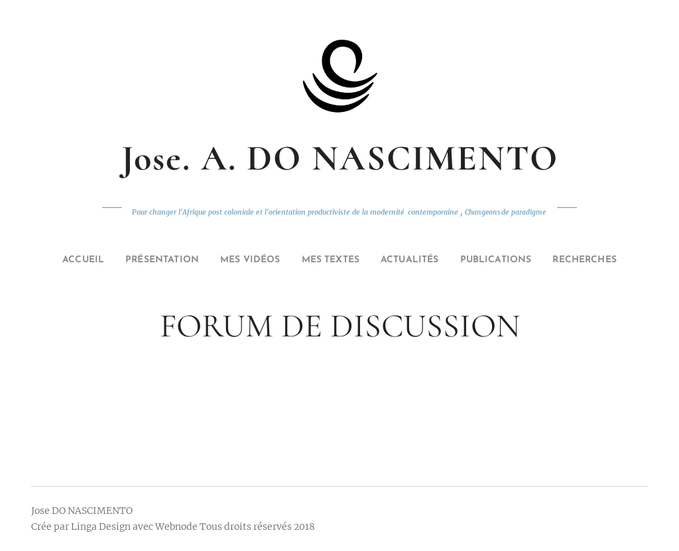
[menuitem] (64, 260)
